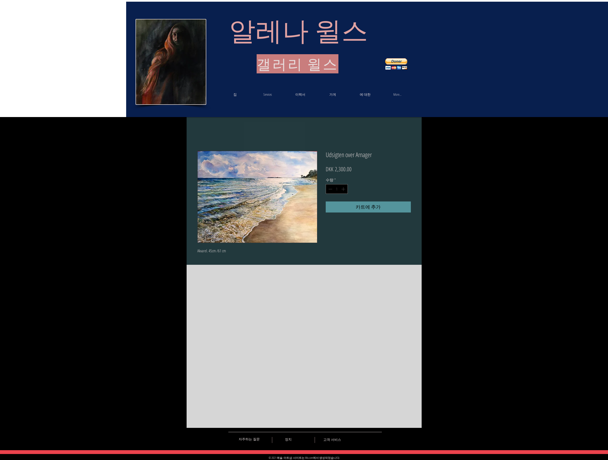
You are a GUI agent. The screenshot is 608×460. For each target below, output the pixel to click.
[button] (396, 64)
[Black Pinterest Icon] (369, 439)
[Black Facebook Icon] (361, 439)
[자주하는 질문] (249, 439)
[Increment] (343, 189)
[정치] (288, 439)
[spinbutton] (336, 189)
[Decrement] (329, 189)
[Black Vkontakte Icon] (353, 439)
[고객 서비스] (332, 439)
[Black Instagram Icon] (378, 439)
